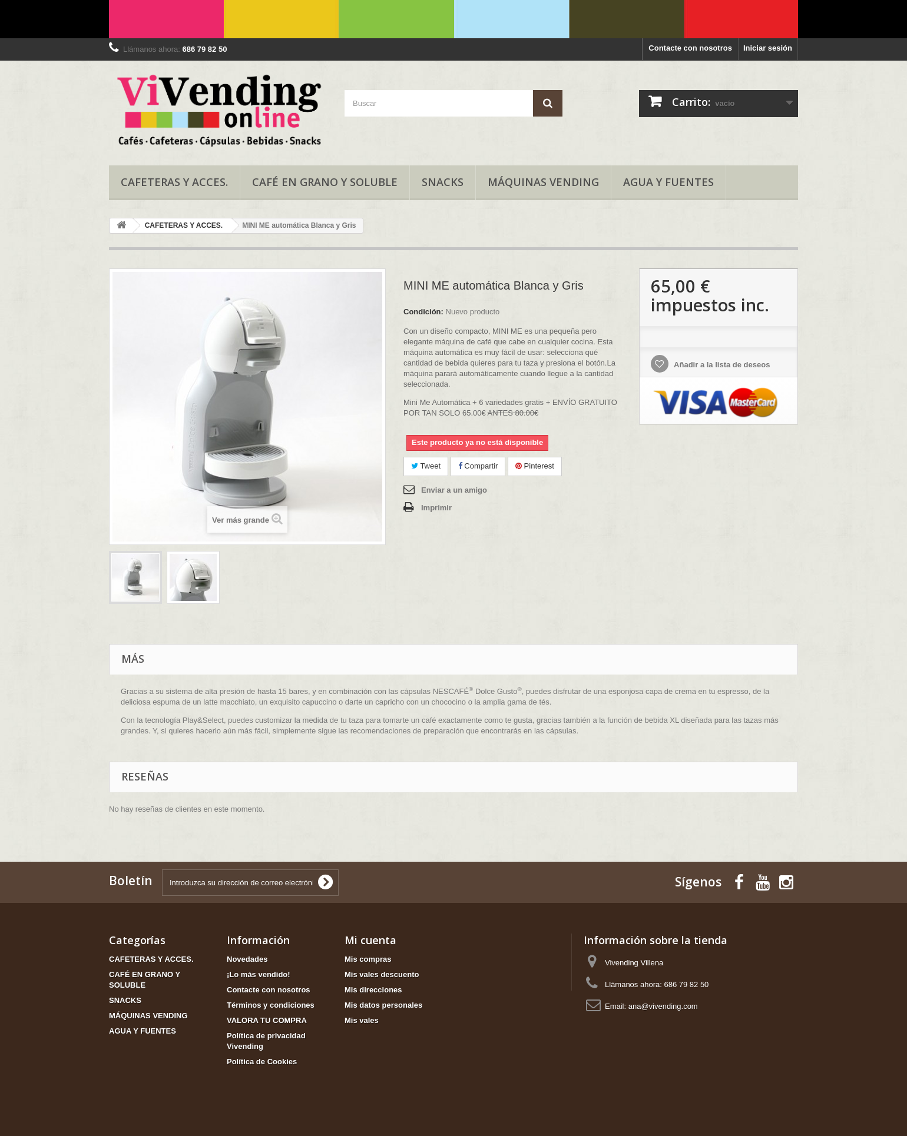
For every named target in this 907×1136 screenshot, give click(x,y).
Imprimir (436, 507)
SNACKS (443, 182)
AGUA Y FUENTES (668, 182)
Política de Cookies (262, 1061)
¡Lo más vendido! (258, 974)
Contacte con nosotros (690, 48)
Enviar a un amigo (454, 490)
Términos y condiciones (271, 1005)
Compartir (478, 465)
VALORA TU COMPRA (267, 1020)
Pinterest (534, 465)
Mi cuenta (370, 940)
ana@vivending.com (663, 1006)
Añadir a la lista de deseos (721, 364)
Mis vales (362, 1020)
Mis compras (368, 959)
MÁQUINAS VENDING (543, 182)
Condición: (423, 311)
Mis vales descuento (382, 974)
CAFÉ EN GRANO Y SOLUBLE (325, 182)
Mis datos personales (383, 1005)
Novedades (247, 959)
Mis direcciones (373, 989)
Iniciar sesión (767, 48)
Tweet (426, 465)
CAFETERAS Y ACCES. (174, 182)
